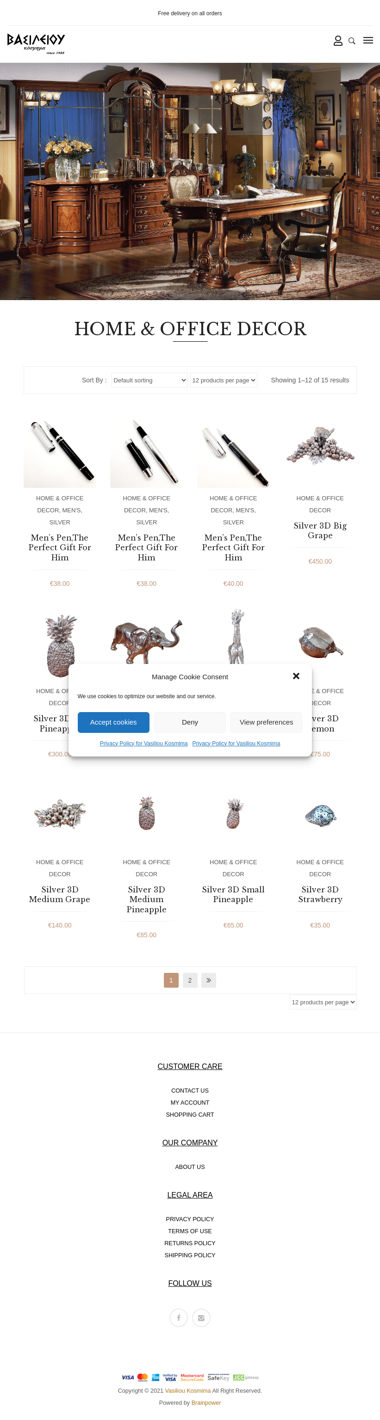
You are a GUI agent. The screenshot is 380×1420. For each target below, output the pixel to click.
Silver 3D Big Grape (320, 531)
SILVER (60, 522)
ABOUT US (190, 1167)
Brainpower (206, 1403)
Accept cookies (113, 722)
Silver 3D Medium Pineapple (147, 899)
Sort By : (94, 380)
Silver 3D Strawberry (320, 894)
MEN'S (71, 510)
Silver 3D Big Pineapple (60, 723)
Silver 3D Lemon (320, 723)
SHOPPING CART (190, 1115)
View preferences (266, 722)
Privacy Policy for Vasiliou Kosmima (144, 743)
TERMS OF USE (190, 1231)
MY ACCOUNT (190, 1103)
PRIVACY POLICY (190, 1219)
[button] (297, 676)
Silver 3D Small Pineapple (233, 894)
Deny (190, 722)
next (208, 980)
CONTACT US (190, 1091)
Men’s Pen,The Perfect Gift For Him (60, 547)
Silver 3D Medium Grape (59, 894)
